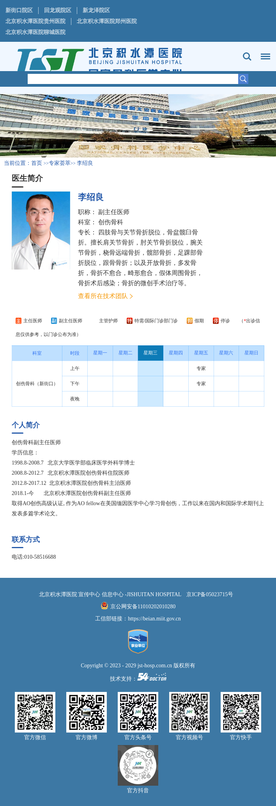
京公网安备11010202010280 (142, 606)
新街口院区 (19, 10)
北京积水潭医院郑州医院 (107, 21)
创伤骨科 (110, 222)
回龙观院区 (57, 10)
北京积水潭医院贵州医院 (35, 21)
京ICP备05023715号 (209, 594)
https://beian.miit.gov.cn (154, 619)
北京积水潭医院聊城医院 (35, 32)
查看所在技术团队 (103, 296)
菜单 (263, 52)
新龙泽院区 (96, 10)
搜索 (247, 56)
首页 (36, 163)
